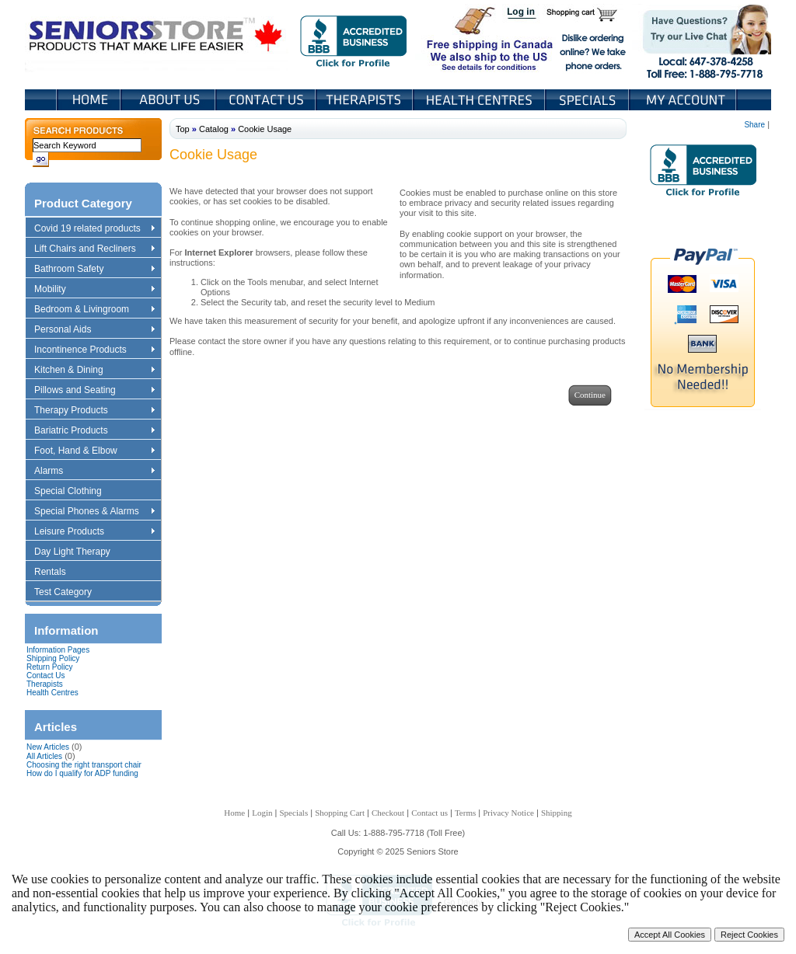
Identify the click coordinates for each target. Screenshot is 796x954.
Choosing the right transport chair (83, 765)
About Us (169, 99)
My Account (684, 99)
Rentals (57, 572)
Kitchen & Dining (94, 370)
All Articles (44, 756)
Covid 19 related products (96, 229)
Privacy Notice (508, 812)
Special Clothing (75, 492)
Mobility (94, 290)
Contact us (429, 812)
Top (183, 129)
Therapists (365, 99)
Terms (465, 812)
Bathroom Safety (94, 269)
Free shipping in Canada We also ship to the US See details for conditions (458, 38)
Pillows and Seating (94, 391)
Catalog (214, 129)
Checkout (388, 812)
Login (522, 14)
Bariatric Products (94, 431)
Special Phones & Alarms (95, 512)
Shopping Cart (587, 14)
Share (754, 124)
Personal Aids (94, 330)
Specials (588, 99)
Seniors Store (156, 38)
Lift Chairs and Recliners (94, 249)
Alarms (94, 471)
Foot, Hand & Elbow (94, 451)
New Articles (47, 747)
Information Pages (57, 650)
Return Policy (49, 667)
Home (89, 99)
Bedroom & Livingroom (94, 310)
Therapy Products (94, 411)
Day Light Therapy (79, 552)
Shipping (556, 812)
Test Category (70, 593)
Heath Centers (480, 99)
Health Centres (52, 692)
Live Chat (701, 38)
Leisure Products (94, 532)
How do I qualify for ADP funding (82, 773)
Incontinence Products (94, 350)
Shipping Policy (52, 658)
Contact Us (267, 99)
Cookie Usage (265, 129)
